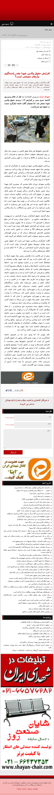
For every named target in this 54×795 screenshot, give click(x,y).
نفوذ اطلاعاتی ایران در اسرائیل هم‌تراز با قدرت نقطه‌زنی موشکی (29, 581)
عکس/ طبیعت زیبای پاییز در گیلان (39, 636)
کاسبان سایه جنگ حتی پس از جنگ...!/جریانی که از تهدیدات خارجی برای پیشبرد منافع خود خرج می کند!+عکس (27, 532)
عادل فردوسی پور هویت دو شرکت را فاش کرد (35, 642)
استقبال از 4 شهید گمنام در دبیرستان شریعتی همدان (33, 561)
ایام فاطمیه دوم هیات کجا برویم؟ (39, 528)
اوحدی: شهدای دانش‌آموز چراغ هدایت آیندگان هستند (33, 544)
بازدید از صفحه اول (43, 51)
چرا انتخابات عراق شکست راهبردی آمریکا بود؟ (34, 555)
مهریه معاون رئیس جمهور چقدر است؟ (37, 575)
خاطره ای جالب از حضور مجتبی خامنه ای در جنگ (34, 569)
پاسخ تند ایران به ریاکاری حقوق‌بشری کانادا (36, 499)
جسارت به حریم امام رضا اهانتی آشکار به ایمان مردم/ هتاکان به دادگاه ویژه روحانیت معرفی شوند (27, 588)
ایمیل (49, 423)
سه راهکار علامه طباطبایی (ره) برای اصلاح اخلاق (34, 633)
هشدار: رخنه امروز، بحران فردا (40, 493)
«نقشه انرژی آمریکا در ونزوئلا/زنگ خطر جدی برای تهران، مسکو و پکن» (27, 646)
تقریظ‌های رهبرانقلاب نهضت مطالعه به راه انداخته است (31, 592)
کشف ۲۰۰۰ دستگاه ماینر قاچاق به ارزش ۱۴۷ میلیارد (33, 490)
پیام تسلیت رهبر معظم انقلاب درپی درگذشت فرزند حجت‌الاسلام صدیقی (27, 596)
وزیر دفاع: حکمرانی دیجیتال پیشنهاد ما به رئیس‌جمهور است (31, 541)
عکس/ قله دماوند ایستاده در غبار (39, 609)
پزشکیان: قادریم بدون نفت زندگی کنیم (37, 522)
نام (50, 416)
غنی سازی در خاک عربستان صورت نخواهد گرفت (34, 603)
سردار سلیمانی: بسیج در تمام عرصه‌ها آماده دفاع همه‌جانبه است (29, 547)
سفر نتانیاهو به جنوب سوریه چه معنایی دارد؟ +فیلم (33, 510)
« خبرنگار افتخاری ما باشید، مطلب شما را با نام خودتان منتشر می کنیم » (27, 402)
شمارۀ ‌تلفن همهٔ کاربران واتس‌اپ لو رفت (36, 505)
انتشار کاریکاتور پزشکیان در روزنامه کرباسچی (35, 508)
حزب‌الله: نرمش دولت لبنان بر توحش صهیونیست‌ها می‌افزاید (30, 558)
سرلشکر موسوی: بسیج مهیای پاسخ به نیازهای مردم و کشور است (28, 566)
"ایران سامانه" (21, 789)
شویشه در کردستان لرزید (41, 496)
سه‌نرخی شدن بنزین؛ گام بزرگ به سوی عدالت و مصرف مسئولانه (28, 513)
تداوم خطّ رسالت (44, 606)
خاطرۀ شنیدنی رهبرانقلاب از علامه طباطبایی (35, 622)
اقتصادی (37, 45)
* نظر (49, 430)
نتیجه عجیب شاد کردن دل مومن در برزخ (37, 502)
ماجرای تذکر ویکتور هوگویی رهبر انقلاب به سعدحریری (32, 487)
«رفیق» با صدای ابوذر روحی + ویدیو (38, 625)
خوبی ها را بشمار (44, 639)
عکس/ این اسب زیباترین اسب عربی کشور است (34, 600)
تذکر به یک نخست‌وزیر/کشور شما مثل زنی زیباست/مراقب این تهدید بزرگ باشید (27, 537)
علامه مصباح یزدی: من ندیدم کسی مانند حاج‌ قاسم (33, 519)
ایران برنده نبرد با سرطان (41, 630)
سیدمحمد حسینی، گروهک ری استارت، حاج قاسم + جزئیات (31, 650)
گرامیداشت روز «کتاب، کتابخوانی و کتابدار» (36, 628)
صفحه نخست (46, 45)
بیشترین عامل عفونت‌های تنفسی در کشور (36, 611)
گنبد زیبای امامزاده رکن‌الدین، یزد (39, 584)
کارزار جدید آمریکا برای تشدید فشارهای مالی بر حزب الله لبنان (29, 572)
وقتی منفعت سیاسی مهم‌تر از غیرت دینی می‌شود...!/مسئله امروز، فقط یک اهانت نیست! (27, 551)
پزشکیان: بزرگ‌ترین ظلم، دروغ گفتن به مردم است (33, 564)
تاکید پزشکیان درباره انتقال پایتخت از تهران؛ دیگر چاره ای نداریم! (29, 525)
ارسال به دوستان (44, 58)
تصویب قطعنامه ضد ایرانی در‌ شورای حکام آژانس (33, 516)
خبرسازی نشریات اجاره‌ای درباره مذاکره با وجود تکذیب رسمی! (29, 578)
